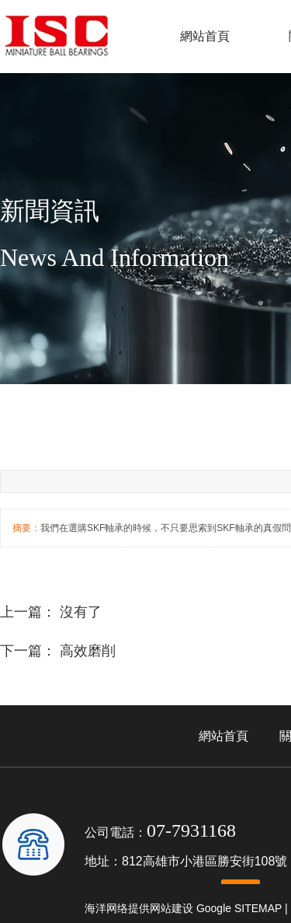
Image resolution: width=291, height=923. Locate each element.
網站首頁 (205, 36)
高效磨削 (88, 651)
